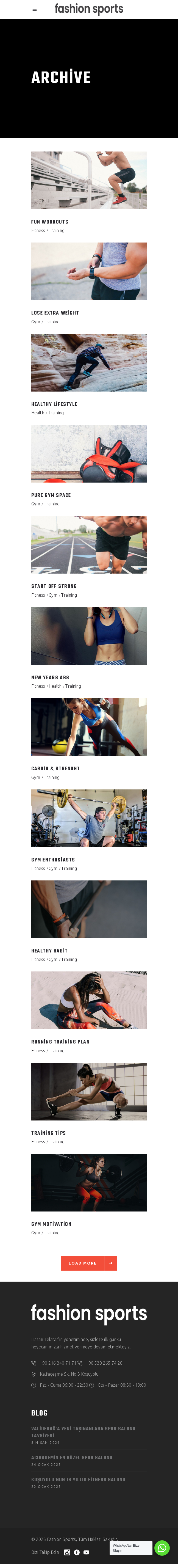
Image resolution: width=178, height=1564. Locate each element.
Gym (35, 321)
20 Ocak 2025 (46, 1486)
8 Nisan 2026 (45, 1442)
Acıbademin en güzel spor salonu (72, 1458)
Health (37, 412)
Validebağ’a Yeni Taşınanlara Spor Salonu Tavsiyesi (83, 1432)
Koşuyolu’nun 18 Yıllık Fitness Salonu (78, 1480)
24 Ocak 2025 (46, 1464)
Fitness (38, 230)
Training (57, 230)
